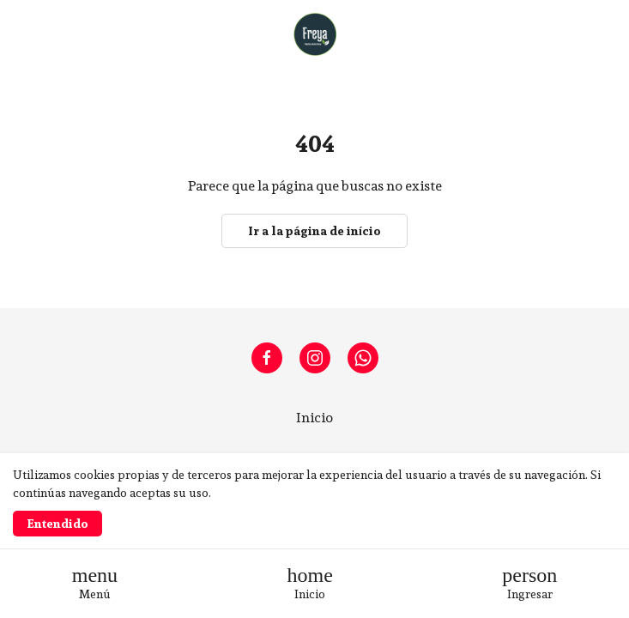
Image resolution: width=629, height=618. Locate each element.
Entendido (57, 523)
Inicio (314, 417)
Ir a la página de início (314, 230)
